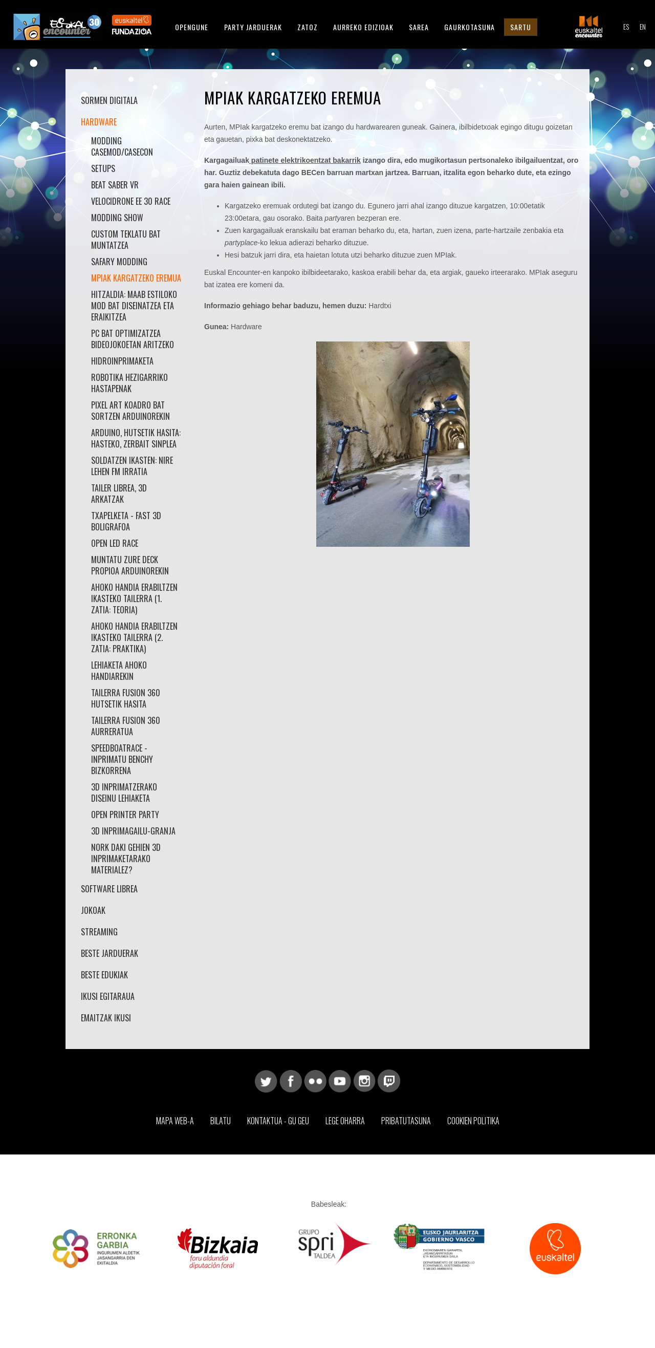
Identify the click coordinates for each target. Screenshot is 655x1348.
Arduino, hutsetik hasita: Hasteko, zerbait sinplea (136, 438)
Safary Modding (119, 261)
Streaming (99, 932)
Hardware (99, 122)
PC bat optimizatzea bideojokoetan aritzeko (132, 339)
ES (626, 26)
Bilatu (220, 1121)
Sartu (520, 27)
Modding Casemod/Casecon (122, 146)
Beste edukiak (104, 975)
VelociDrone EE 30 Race (130, 201)
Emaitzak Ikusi (106, 1018)
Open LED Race (114, 543)
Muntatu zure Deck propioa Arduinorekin (130, 565)
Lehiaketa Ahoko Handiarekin (119, 670)
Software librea (109, 889)
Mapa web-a (175, 1121)
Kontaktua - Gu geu (278, 1121)
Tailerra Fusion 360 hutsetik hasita (125, 698)
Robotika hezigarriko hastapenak (129, 383)
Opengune (191, 27)
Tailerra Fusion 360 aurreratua (125, 726)
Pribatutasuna (406, 1121)
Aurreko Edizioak (363, 27)
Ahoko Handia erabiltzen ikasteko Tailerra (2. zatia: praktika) (134, 637)
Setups (103, 168)
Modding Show (117, 217)
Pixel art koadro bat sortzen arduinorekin (130, 410)
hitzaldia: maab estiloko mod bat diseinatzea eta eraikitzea (134, 305)
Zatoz (307, 27)
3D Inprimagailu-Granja (133, 831)
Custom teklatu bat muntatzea (126, 239)
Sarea (419, 27)
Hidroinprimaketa (122, 361)
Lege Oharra (345, 1121)
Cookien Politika (473, 1121)
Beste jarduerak (109, 953)
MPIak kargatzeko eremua (136, 278)
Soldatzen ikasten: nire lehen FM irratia (132, 466)
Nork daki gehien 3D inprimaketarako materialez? (126, 858)
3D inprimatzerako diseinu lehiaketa (124, 792)
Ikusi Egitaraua (108, 996)
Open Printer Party (125, 814)
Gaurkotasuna (469, 27)
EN (643, 26)
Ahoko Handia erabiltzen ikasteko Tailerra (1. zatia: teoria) (134, 598)
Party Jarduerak (253, 27)
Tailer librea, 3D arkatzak (119, 493)
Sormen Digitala (109, 100)
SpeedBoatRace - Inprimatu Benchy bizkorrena (122, 759)
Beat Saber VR (115, 185)
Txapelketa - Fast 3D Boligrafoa (126, 521)
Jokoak (93, 910)
